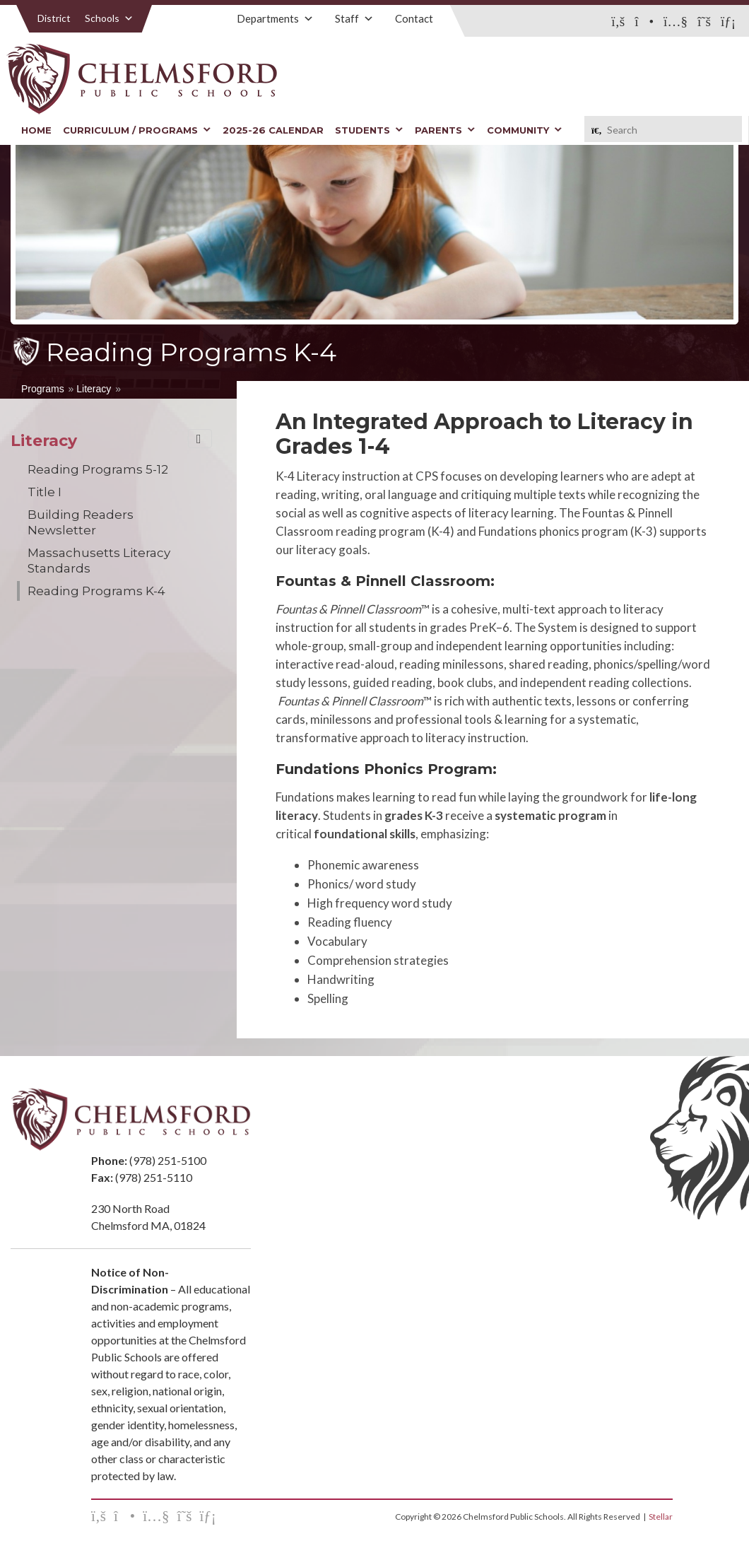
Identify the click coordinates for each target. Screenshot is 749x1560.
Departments (275, 18)
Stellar (661, 1516)
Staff (354, 18)
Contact (414, 18)
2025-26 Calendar (273, 130)
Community (524, 130)
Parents (445, 130)
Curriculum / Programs (137, 130)
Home (36, 130)
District (54, 18)
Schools (109, 18)
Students (369, 130)
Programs (42, 388)
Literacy (93, 388)
